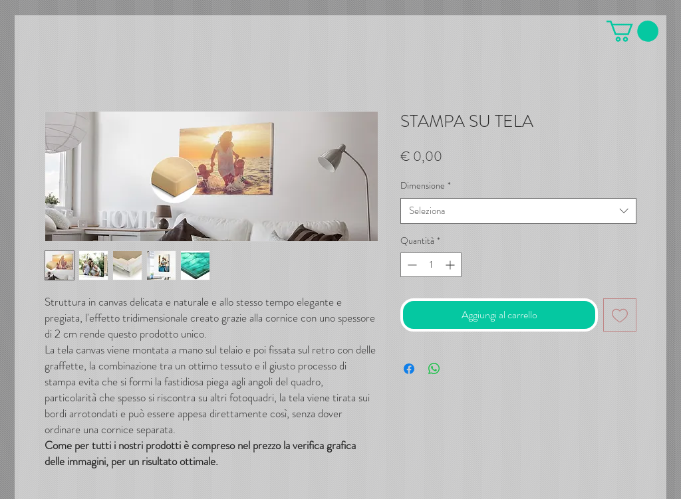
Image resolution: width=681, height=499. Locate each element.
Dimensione (425, 185)
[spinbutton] (431, 264)
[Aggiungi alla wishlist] (619, 315)
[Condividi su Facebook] (409, 369)
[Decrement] (410, 264)
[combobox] (518, 211)
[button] (632, 31)
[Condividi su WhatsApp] (434, 369)
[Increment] (451, 264)
